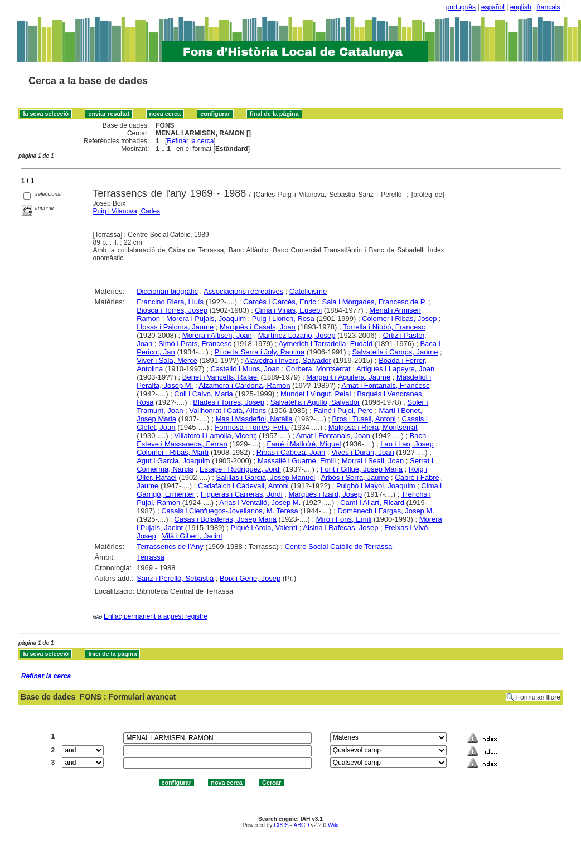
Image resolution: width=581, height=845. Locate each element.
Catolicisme (308, 291)
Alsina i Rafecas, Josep (340, 527)
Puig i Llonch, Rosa (283, 318)
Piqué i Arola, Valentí (264, 527)
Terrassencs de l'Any (170, 546)
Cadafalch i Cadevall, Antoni (243, 486)
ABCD (301, 825)
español (493, 7)
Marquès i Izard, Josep (325, 494)
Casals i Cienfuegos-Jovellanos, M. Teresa (229, 511)
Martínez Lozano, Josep (297, 335)
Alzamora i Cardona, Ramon (244, 385)
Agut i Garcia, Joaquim (173, 461)
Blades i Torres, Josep (228, 402)
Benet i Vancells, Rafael (220, 377)
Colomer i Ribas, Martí (173, 452)
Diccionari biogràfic (167, 291)
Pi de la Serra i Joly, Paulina (260, 352)
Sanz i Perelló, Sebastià (175, 578)
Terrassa (150, 557)
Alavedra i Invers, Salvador (288, 360)
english (520, 7)
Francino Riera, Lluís (170, 302)
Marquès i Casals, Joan (258, 327)
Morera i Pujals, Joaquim (206, 318)
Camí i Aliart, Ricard (372, 502)
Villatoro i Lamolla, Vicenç (215, 435)
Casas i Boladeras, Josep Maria (225, 519)
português (461, 7)
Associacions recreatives (243, 291)
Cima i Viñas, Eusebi (288, 310)
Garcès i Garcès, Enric (279, 302)
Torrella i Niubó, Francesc (384, 327)
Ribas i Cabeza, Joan (291, 452)
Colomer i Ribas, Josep (399, 318)
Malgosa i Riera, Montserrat (373, 427)
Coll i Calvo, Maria (203, 394)
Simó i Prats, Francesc (194, 343)
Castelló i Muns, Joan (244, 369)
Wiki (333, 825)
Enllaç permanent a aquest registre (155, 616)
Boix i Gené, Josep (250, 578)
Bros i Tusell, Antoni (364, 419)
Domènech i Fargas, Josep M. (385, 511)
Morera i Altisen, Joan (217, 335)
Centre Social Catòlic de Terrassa (338, 546)
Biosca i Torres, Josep (172, 310)
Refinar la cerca (190, 141)
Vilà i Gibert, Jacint (192, 536)
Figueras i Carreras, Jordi (242, 494)
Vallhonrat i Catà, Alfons (227, 410)
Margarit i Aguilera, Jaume (348, 377)
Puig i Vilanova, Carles (127, 211)
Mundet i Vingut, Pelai (315, 394)
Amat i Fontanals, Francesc (385, 385)
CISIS (281, 825)
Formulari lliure (538, 697)
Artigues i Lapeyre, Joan (395, 369)
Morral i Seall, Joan (373, 461)
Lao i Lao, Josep (406, 444)
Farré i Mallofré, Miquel (304, 444)
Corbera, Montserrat (318, 369)
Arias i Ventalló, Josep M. (260, 502)
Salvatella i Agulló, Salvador (315, 402)
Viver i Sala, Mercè (167, 360)
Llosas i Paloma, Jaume (175, 327)
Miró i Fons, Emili (344, 519)
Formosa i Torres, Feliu (252, 427)
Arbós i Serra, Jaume (355, 477)
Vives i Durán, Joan (362, 452)
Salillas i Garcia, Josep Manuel (266, 477)
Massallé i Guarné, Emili (297, 461)
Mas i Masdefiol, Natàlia (254, 419)
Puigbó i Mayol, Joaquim (375, 486)
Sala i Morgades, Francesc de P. (374, 302)
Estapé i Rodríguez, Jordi (240, 469)
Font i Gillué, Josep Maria (362, 469)
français (548, 7)
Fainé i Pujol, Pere (342, 410)
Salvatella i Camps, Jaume (395, 352)
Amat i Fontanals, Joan (333, 435)
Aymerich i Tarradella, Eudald (326, 343)
